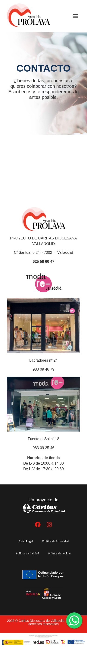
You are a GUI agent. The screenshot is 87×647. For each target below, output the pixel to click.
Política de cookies (59, 553)
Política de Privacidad (55, 541)
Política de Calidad (27, 553)
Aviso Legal (25, 541)
